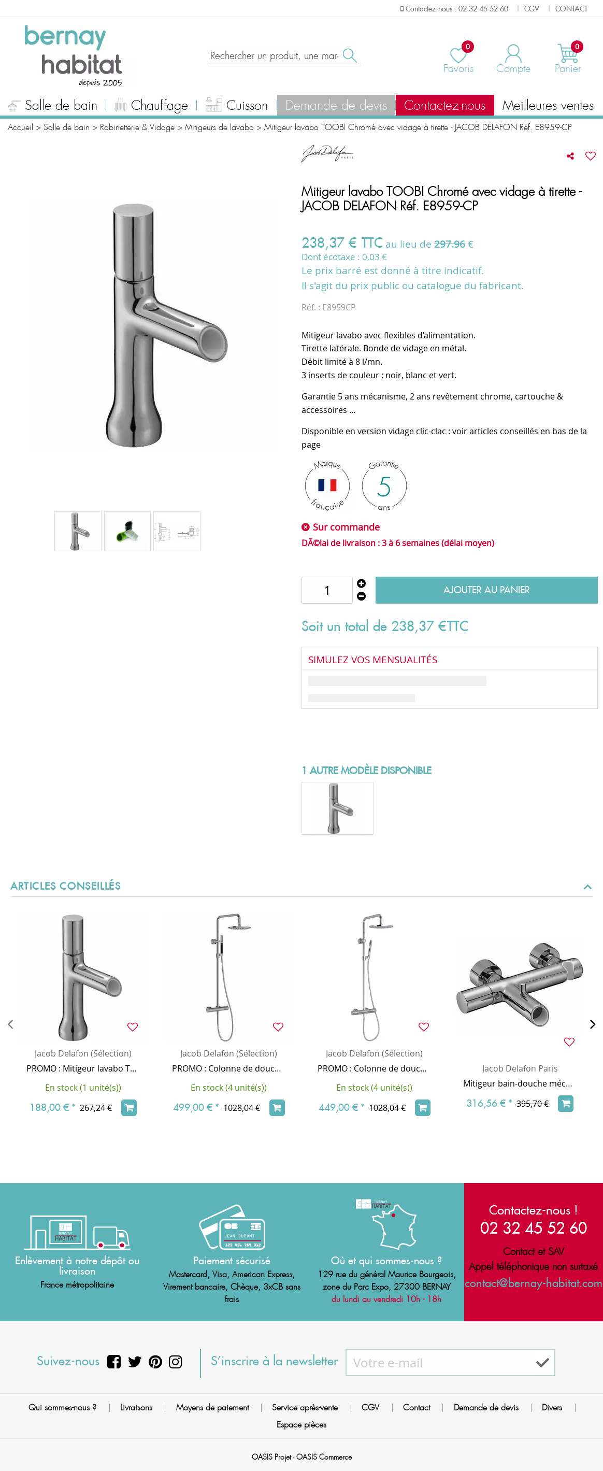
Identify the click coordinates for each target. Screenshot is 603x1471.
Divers (552, 1407)
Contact (416, 1407)
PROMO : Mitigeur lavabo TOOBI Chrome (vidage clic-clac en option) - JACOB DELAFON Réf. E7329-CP (83, 1068)
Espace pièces (301, 1424)
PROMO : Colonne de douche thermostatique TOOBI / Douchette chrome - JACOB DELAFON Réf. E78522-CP (374, 1068)
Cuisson (237, 106)
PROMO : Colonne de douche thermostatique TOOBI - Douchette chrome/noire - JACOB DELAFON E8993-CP (228, 1068)
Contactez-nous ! (533, 1210)
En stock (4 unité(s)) (229, 1087)
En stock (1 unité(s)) (83, 1087)
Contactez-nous (444, 105)
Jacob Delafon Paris (520, 1068)
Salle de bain (52, 106)
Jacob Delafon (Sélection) (83, 1053)
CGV (370, 1407)
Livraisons (136, 1407)
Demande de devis (336, 105)
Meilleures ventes (548, 105)
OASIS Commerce (324, 1457)
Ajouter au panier (486, 590)
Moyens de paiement (212, 1407)
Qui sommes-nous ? (62, 1407)
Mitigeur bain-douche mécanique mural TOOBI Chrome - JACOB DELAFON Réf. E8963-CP (520, 1083)
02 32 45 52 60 (533, 1228)
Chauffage (151, 106)
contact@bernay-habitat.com (533, 1282)
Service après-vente (305, 1407)
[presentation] (10, 1024)
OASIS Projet (271, 1457)
